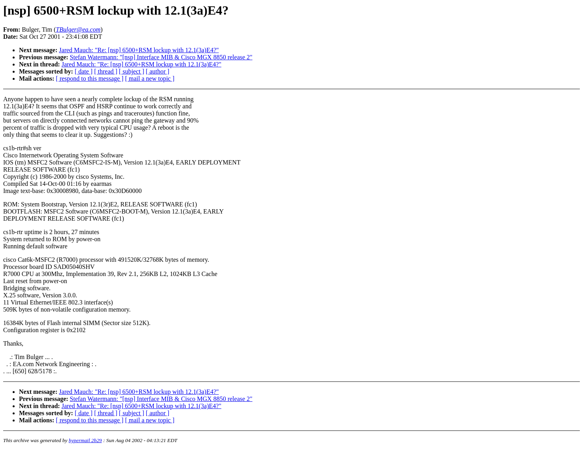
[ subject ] (131, 71)
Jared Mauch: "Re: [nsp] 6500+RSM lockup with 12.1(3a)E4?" (139, 50)
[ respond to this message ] (89, 78)
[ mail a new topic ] (149, 78)
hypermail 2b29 (85, 440)
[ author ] (158, 71)
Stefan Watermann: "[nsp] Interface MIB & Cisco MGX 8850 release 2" (161, 57)
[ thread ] (105, 71)
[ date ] (83, 71)
